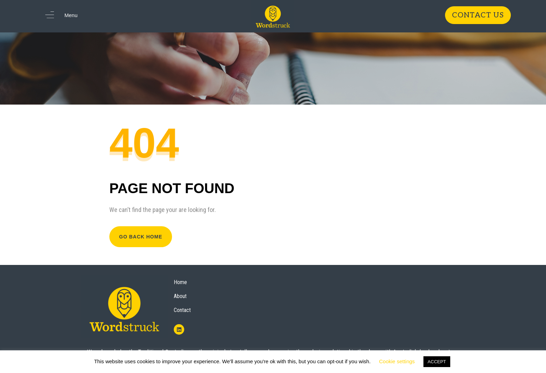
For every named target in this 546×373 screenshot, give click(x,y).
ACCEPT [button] (437, 361)
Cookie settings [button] (397, 361)
